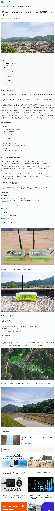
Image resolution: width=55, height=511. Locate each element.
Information (32, 1)
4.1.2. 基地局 (8, 76)
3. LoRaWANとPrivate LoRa (8, 69)
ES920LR (26, 198)
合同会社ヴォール (4, 6)
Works (28, 1)
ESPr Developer (14, 205)
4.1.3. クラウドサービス (10, 78)
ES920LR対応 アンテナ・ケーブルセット (10, 202)
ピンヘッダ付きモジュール (7, 200)
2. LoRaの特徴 (6, 67)
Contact (40, 1)
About (37, 1)
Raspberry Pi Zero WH (6, 218)
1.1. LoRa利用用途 (8, 65)
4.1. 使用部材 (6, 73)
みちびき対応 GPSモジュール (8, 208)
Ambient (3, 225)
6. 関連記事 (5, 84)
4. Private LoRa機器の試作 (8, 71)
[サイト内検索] (48, 2)
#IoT (2, 18)
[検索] (52, 2)
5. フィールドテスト (7, 80)
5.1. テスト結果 (7, 82)
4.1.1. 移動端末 (8, 74)
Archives (9, 6)
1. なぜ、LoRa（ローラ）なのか (9, 63)
